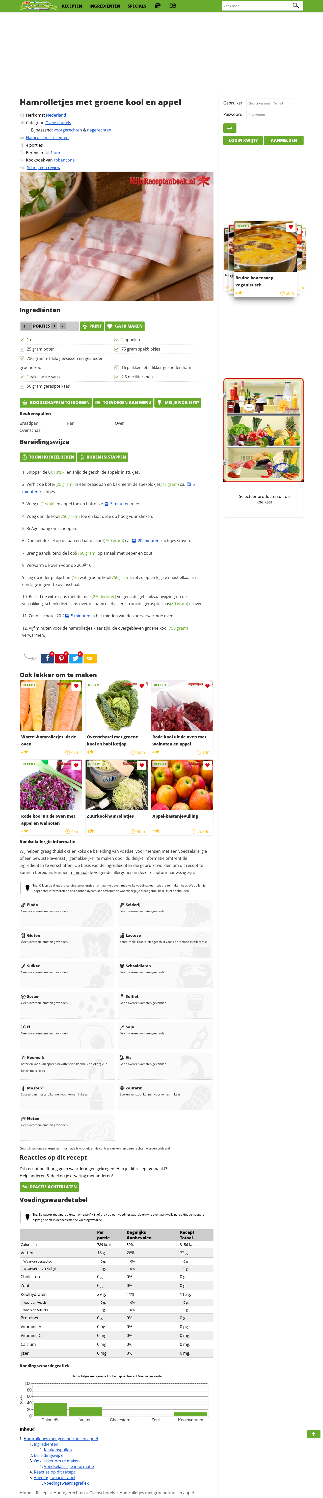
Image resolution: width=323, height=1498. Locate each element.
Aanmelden (284, 140)
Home (25, 1492)
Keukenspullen (58, 1450)
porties (36, 145)
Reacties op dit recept (54, 1472)
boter (59, 484)
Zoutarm (131, 1087)
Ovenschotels (58, 122)
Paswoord (233, 114)
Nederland (56, 115)
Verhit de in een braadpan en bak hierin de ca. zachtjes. (108, 488)
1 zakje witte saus (43, 377)
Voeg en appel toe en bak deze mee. (83, 503)
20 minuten (145, 540)
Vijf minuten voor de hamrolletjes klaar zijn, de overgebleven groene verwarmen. (105, 631)
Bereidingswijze (48, 1455)
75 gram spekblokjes (140, 349)
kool (65, 516)
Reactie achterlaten (49, 1187)
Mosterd (32, 1087)
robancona (64, 160)
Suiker (30, 965)
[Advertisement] (161, 53)
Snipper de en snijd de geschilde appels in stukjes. (83, 472)
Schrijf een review (43, 167)
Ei (25, 1026)
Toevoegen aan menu (123, 402)
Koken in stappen (102, 457)
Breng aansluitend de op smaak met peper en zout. (89, 553)
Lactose (130, 935)
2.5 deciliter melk (137, 377)
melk (99, 596)
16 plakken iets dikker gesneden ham (156, 367)
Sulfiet (129, 996)
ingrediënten (104, 6)
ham (71, 577)
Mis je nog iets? (177, 402)
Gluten (30, 935)
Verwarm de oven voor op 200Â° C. (59, 565)
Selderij (130, 904)
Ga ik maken (125, 326)
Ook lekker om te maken (57, 1461)
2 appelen (130, 339)
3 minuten (117, 503)
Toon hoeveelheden (48, 457)
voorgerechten (68, 130)
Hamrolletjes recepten (47, 137)
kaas (175, 603)
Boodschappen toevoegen (56, 402)
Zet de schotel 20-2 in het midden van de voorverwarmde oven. (101, 616)
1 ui (30, 339)
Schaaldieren (135, 965)
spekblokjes (159, 484)
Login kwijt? (243, 140)
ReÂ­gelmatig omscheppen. (51, 528)
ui (57, 472)
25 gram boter (40, 349)
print (92, 326)
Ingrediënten (46, 1444)
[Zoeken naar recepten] (263, 6)
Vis (125, 1057)
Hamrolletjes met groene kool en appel (61, 1438)
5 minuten (77, 616)
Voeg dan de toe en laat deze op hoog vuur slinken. (89, 516)
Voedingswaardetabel (54, 1477)
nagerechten (99, 130)
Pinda (29, 904)
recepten (72, 6)
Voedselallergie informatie (69, 1466)
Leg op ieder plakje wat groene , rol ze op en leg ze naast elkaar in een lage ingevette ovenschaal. (109, 581)
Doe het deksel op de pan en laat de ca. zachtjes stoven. (108, 540)
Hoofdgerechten (69, 1492)
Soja (127, 1026)
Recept (42, 1492)
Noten (30, 1118)
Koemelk (32, 1057)
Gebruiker (233, 103)
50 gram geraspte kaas (48, 386)
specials (137, 6)
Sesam (30, 996)
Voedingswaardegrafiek (66, 1483)
